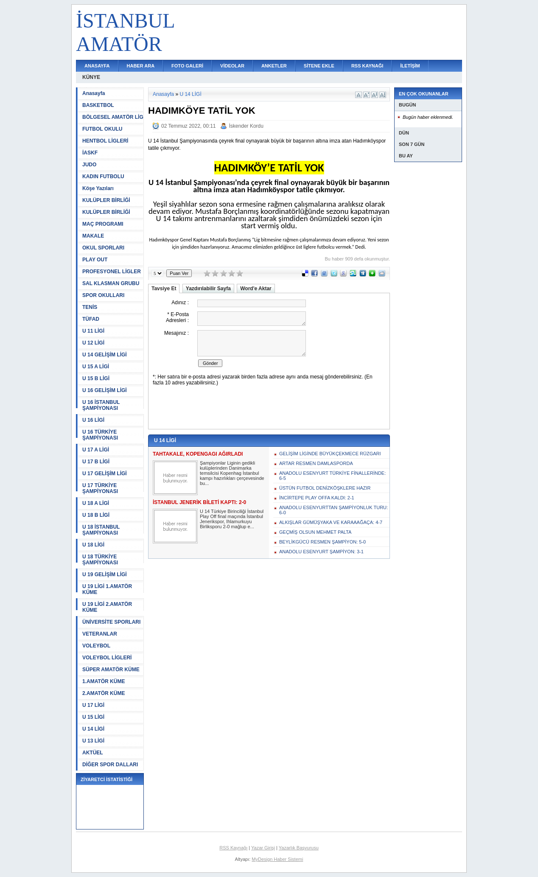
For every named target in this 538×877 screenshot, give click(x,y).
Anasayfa (93, 93)
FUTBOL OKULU (102, 129)
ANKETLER (274, 65)
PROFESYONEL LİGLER (111, 272)
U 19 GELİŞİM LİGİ (104, 574)
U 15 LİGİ (93, 717)
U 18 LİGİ (93, 545)
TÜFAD (90, 319)
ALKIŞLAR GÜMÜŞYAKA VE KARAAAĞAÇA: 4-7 (330, 522)
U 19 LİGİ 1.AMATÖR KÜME (107, 589)
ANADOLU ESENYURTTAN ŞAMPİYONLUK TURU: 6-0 (333, 510)
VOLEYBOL (96, 646)
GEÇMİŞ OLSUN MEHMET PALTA (315, 532)
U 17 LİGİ (93, 705)
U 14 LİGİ (93, 729)
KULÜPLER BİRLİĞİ (106, 200)
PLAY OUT (94, 260)
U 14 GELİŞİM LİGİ (104, 355)
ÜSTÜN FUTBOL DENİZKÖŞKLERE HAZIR (324, 487)
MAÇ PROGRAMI (102, 224)
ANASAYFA (97, 65)
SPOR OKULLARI (103, 295)
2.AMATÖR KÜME (103, 693)
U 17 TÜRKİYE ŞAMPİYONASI (100, 488)
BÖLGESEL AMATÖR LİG (112, 117)
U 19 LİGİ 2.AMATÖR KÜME (107, 607)
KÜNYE (91, 77)
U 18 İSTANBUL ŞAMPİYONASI (101, 530)
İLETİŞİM (410, 65)
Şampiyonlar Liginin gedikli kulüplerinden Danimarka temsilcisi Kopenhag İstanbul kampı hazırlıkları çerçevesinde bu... (232, 473)
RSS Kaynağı (233, 847)
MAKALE (93, 236)
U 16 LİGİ (93, 420)
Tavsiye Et (163, 288)
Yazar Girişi (263, 847)
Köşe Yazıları (98, 188)
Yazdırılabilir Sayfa (208, 288)
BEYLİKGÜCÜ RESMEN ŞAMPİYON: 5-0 (322, 541)
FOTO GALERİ (187, 65)
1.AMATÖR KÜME (103, 681)
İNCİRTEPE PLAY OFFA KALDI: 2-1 (316, 497)
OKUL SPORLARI (103, 248)
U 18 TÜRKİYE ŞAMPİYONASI (100, 560)
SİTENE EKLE (319, 65)
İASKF (90, 153)
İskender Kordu (246, 126)
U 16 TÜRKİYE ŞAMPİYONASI (100, 435)
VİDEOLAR (232, 65)
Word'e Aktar (256, 288)
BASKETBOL (98, 105)
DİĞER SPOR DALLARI (110, 765)
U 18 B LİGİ (95, 515)
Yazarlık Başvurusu (299, 847)
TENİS (89, 307)
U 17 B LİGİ (95, 462)
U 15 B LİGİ (95, 378)
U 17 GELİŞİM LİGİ (104, 473)
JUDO (89, 165)
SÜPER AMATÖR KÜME (111, 669)
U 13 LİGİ (93, 741)
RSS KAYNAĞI (367, 65)
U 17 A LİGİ (95, 450)
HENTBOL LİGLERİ (105, 141)
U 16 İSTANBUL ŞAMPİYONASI (101, 405)
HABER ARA (141, 65)
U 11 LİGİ (93, 331)
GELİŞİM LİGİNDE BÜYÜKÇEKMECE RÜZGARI (330, 453)
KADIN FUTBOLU (103, 176)
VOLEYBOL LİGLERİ (107, 658)
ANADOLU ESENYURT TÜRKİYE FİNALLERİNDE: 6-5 (332, 476)
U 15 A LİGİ (95, 367)
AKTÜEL (92, 753)
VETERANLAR (99, 634)
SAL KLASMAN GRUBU (110, 283)
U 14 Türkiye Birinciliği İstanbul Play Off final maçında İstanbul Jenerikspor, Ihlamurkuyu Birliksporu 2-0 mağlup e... (231, 519)
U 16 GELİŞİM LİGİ (104, 390)
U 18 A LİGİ (95, 503)
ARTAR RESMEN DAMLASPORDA (316, 463)
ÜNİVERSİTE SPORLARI (111, 622)
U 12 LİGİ (93, 343)
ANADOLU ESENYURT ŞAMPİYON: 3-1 (321, 551)
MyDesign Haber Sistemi (277, 859)
